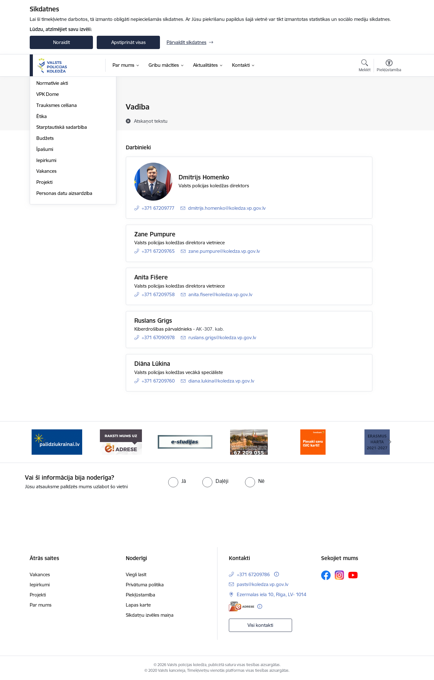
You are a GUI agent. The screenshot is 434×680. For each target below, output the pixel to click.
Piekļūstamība (140, 595)
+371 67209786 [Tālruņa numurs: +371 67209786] (253, 574)
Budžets (45, 206)
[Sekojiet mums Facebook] (326, 575)
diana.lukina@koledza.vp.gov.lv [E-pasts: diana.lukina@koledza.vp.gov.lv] (221, 381)
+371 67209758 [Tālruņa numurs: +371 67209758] (158, 294)
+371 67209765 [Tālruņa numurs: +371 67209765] (158, 251)
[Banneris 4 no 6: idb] (249, 442)
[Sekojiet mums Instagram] (339, 575)
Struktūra (46, 118)
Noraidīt (61, 42)
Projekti (44, 250)
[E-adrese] (241, 606)
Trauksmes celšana (56, 173)
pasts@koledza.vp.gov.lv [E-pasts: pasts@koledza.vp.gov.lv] (262, 584)
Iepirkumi (46, 228)
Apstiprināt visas (128, 42)
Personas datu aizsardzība (64, 261)
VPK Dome (47, 162)
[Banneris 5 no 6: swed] (313, 442)
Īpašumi (44, 217)
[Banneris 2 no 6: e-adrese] (121, 442)
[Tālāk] (390, 442)
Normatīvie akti (52, 151)
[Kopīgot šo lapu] (388, 120)
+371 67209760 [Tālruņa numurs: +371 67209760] (158, 381)
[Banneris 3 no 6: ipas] (185, 442)
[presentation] (228, 508)
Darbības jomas (53, 129)
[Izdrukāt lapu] (388, 104)
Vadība (43, 107)
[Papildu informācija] (276, 574)
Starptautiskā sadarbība (61, 195)
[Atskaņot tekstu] (151, 121)
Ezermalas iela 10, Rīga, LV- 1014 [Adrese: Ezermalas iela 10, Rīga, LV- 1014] (271, 594)
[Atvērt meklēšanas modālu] (365, 66)
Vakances (46, 239)
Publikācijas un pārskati (61, 140)
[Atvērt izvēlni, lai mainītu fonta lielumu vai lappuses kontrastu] (389, 66)
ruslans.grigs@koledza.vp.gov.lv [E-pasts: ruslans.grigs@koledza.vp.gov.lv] (222, 337)
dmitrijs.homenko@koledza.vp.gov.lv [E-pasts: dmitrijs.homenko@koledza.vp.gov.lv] (227, 208)
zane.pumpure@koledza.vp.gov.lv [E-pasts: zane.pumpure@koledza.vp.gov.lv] (224, 251)
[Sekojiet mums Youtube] (353, 575)
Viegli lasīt (136, 574)
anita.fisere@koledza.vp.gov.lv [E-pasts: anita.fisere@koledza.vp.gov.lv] (220, 294)
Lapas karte (138, 605)
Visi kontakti (260, 625)
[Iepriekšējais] (44, 442)
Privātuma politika (145, 585)
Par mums (41, 605)
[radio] (177, 481)
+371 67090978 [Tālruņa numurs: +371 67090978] (158, 337)
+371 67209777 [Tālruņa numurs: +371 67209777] (158, 208)
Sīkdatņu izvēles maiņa (150, 615)
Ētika (41, 184)
